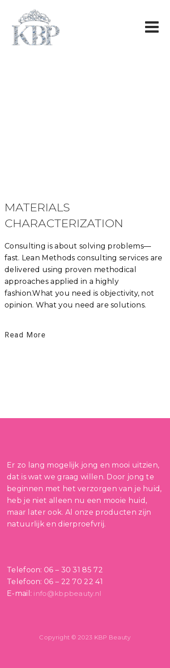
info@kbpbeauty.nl (67, 593)
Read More (25, 335)
